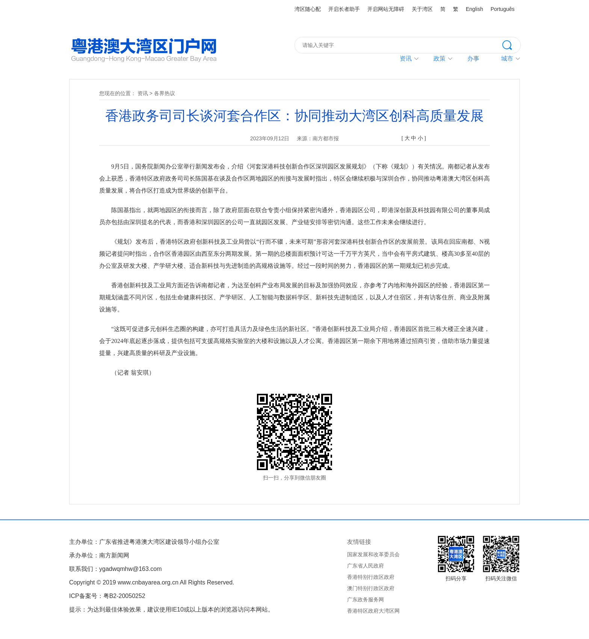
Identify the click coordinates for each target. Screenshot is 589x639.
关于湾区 (422, 9)
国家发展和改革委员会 (373, 554)
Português (503, 9)
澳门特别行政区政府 (370, 588)
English (474, 9)
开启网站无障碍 (385, 9)
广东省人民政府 (365, 566)
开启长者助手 (344, 9)
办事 (473, 58)
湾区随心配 (307, 9)
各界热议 (164, 93)
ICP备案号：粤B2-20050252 (107, 596)
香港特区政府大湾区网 (373, 611)
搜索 (511, 44)
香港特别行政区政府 (370, 577)
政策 (439, 58)
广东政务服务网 (365, 600)
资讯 (406, 58)
